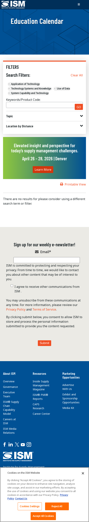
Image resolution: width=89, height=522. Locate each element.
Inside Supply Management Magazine (41, 385)
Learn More (43, 169)
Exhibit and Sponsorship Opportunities (70, 398)
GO (79, 107)
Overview (8, 381)
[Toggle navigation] (79, 4)
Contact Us (21, 498)
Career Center (41, 414)
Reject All (57, 506)
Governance (10, 387)
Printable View (75, 184)
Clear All (77, 75)
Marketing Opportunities (71, 375)
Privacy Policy (15, 309)
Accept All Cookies (43, 516)
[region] (44, 494)
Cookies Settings (30, 506)
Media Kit (68, 408)
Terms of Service (44, 309)
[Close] (83, 473)
